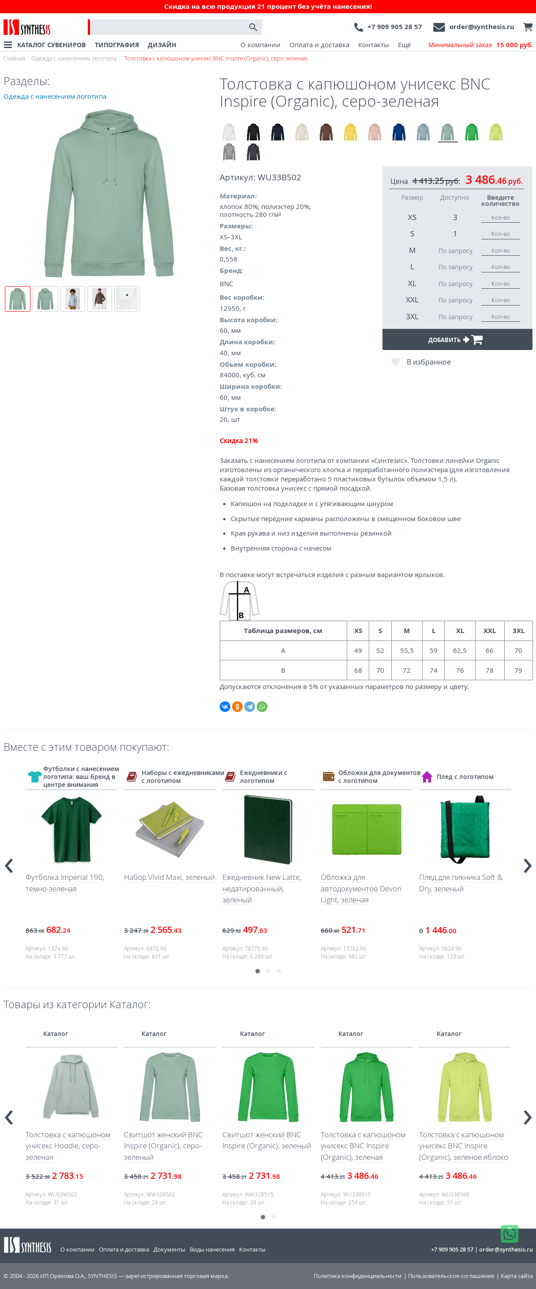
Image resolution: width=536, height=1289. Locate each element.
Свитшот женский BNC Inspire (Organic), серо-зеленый (163, 1145)
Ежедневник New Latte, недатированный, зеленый (261, 888)
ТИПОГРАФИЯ (117, 45)
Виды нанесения (212, 1249)
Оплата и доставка (319, 44)
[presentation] (9, 862)
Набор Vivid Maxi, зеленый (169, 877)
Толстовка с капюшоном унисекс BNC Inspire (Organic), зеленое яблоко (463, 1145)
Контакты (373, 44)
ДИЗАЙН (162, 45)
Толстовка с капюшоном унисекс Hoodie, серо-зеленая (68, 1145)
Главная (14, 58)
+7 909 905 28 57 (394, 26)
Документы (169, 1249)
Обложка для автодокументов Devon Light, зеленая (361, 888)
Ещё (404, 44)
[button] (257, 971)
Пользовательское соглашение (451, 1276)
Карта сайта (517, 1276)
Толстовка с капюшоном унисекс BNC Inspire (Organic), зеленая (363, 1145)
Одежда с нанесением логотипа (74, 58)
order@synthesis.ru (482, 26)
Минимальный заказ (480, 45)
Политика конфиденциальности (357, 1276)
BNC (226, 283)
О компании (260, 44)
